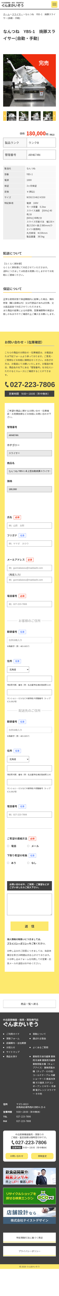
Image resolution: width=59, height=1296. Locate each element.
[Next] (54, 116)
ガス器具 (39, 1082)
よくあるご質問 (40, 1047)
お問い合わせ (16, 1155)
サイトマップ (13, 1051)
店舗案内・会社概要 (16, 1042)
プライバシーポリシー (18, 943)
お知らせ (10, 1047)
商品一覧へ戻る (29, 1004)
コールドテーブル (41, 1075)
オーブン (37, 1086)
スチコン (49, 1082)
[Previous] (4, 116)
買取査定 (42, 1155)
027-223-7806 (29, 384)
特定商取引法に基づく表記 (29, 1237)
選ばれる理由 (39, 1038)
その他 (38, 1093)
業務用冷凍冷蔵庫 (41, 1056)
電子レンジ (40, 1089)
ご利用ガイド (13, 1033)
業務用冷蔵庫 (48, 1060)
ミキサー (46, 1086)
